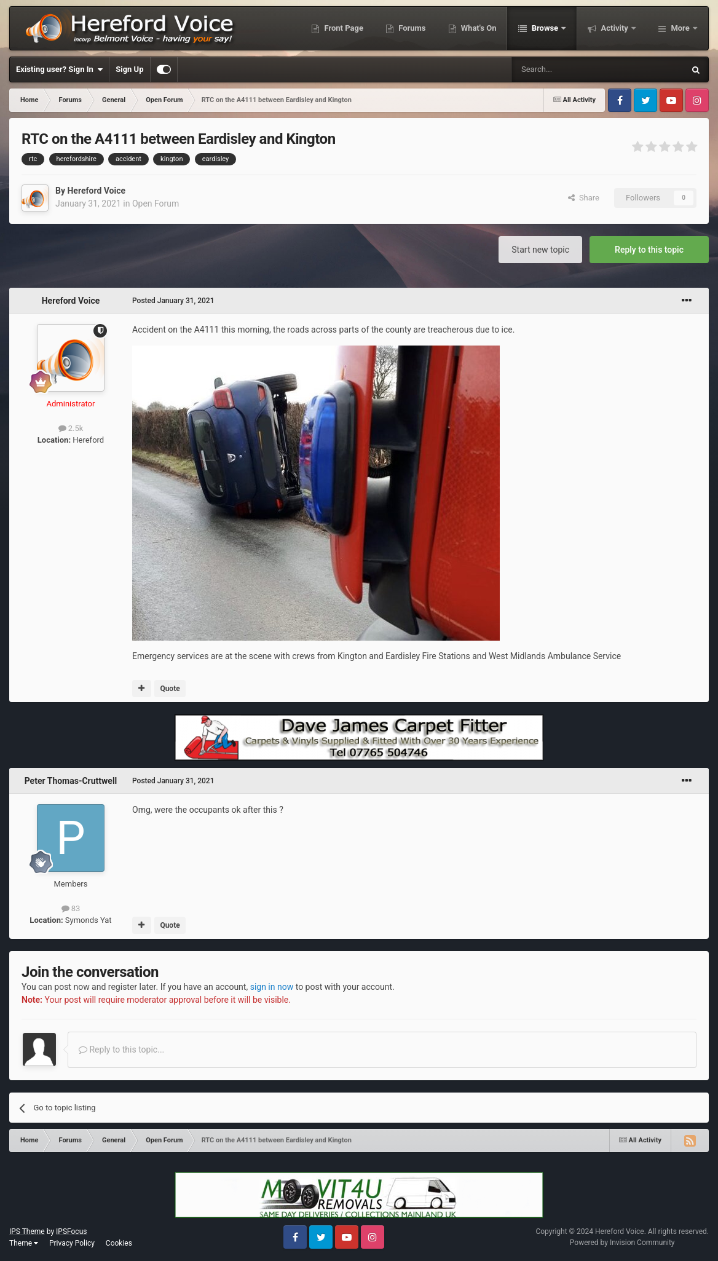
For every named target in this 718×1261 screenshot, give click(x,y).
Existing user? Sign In (59, 69)
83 (71, 908)
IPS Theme (27, 1231)
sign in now (272, 987)
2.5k (71, 428)
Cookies (119, 1243)
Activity (614, 28)
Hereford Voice (96, 191)
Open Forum (155, 203)
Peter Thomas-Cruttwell (71, 781)
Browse (544, 28)
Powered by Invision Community (622, 1242)
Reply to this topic (649, 250)
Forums (411, 28)
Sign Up (129, 69)
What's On (478, 28)
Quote (170, 688)
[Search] (568, 69)
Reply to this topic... (121, 1049)
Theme (23, 1243)
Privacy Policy (72, 1243)
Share (583, 197)
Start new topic (540, 250)
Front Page (342, 28)
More (680, 28)
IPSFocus (71, 1231)
